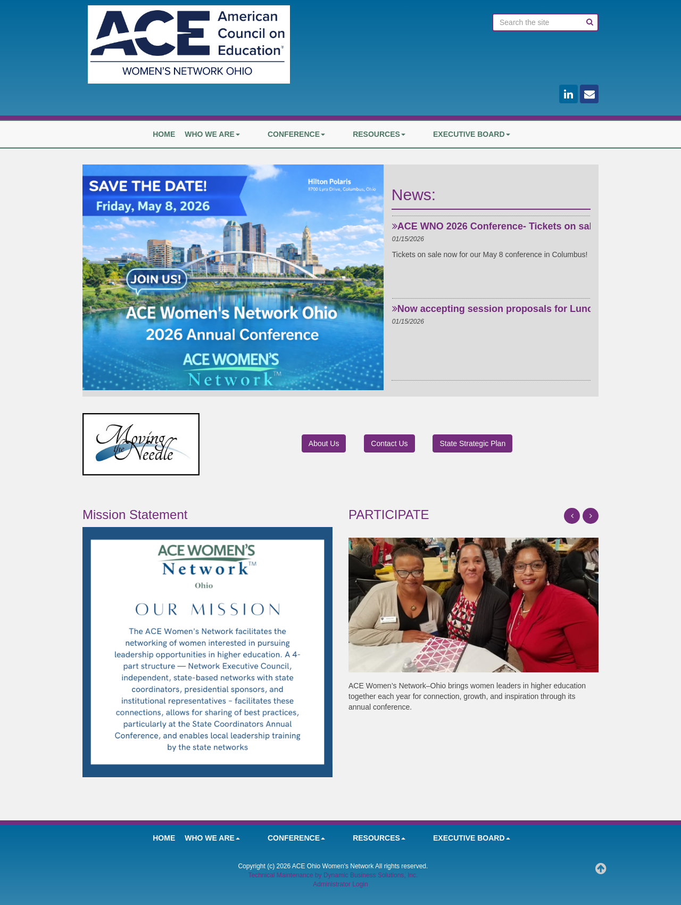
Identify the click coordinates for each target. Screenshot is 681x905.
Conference (314, 134)
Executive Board (453, 134)
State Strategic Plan (472, 443)
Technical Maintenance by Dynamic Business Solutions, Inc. (333, 875)
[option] (491, 251)
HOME (200, 134)
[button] (572, 516)
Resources (379, 134)
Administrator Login (340, 884)
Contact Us (389, 443)
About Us (324, 443)
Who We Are (249, 134)
